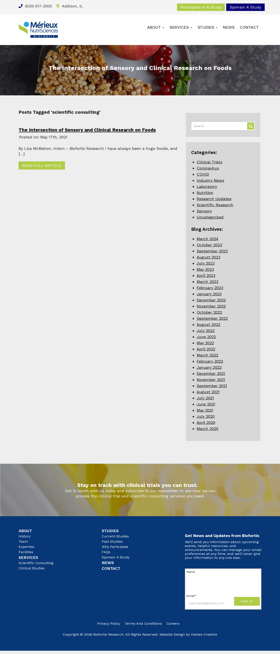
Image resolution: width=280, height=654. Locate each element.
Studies (208, 27)
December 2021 (211, 373)
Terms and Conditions (143, 623)
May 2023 (205, 269)
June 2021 (206, 404)
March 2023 (207, 281)
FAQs (106, 552)
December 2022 (211, 300)
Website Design (172, 634)
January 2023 (209, 294)
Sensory (204, 211)
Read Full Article (41, 165)
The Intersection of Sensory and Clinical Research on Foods (87, 130)
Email (191, 595)
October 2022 (209, 312)
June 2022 (206, 336)
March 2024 (207, 238)
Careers (173, 623)
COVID (203, 174)
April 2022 (206, 349)
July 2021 (205, 398)
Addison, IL (69, 6)
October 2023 (209, 245)
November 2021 (211, 379)
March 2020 (207, 428)
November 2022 (211, 306)
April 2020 (206, 422)
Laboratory (207, 186)
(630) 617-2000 (35, 6)
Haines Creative (204, 634)
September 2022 (212, 318)
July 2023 (206, 263)
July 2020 (206, 416)
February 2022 (210, 361)
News (228, 27)
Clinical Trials (209, 162)
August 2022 (208, 324)
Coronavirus (208, 168)
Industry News (210, 180)
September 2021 (212, 385)
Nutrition (205, 192)
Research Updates (214, 198)
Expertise (26, 547)
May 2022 (205, 343)
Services (181, 27)
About (155, 27)
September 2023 (212, 251)
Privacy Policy (108, 623)
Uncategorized (210, 217)
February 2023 (210, 287)
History (24, 536)
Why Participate (115, 547)
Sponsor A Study (245, 7)
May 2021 (205, 410)
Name (190, 571)
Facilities (26, 552)
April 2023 (206, 275)
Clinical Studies (32, 568)
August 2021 (208, 392)
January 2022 (209, 367)
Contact (249, 27)
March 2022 (207, 355)
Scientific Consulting (36, 563)
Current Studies (115, 536)
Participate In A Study (200, 7)
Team (23, 541)
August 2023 (208, 257)
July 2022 (206, 330)
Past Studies (112, 541)
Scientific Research (215, 205)
